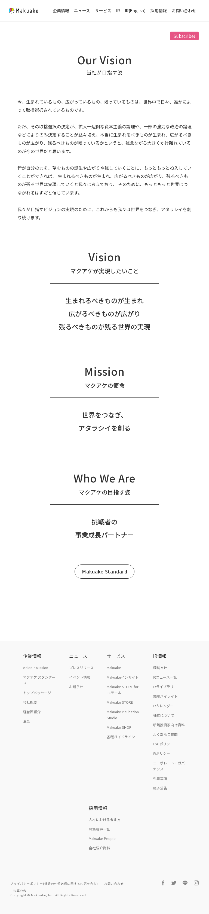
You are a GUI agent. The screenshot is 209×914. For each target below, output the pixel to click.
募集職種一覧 (99, 829)
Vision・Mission (35, 667)
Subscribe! (184, 36)
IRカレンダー (163, 705)
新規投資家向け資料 (169, 724)
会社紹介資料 (99, 848)
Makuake (114, 667)
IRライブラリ (163, 686)
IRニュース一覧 (165, 677)
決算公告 (19, 890)
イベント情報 (79, 677)
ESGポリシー (163, 743)
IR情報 (160, 655)
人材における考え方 (105, 819)
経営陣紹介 (32, 711)
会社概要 (30, 702)
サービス (103, 10)
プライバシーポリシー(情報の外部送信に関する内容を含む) (54, 883)
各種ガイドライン (121, 736)
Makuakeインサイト (123, 677)
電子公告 (160, 788)
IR (118, 10)
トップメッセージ (37, 692)
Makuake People (102, 838)
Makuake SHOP (119, 727)
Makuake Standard (104, 571)
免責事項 (160, 778)
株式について (163, 715)
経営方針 (160, 667)
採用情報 (158, 10)
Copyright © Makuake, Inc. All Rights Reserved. (48, 895)
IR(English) (135, 10)
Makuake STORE (120, 702)
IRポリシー (161, 753)
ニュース (82, 10)
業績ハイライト (165, 696)
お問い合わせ (184, 10)
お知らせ (76, 686)
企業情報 (61, 10)
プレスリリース (81, 667)
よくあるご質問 (165, 734)
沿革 (26, 721)
